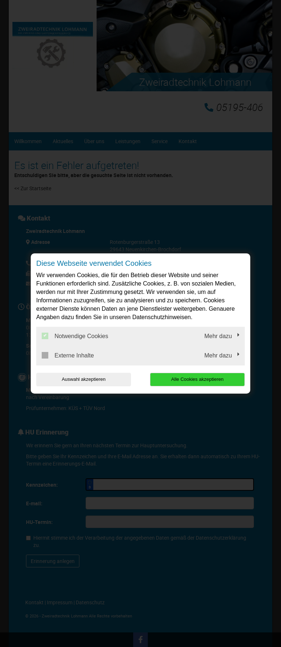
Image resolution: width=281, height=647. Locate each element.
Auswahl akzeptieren (83, 379)
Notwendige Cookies (75, 336)
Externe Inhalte (68, 355)
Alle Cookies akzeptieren (198, 379)
